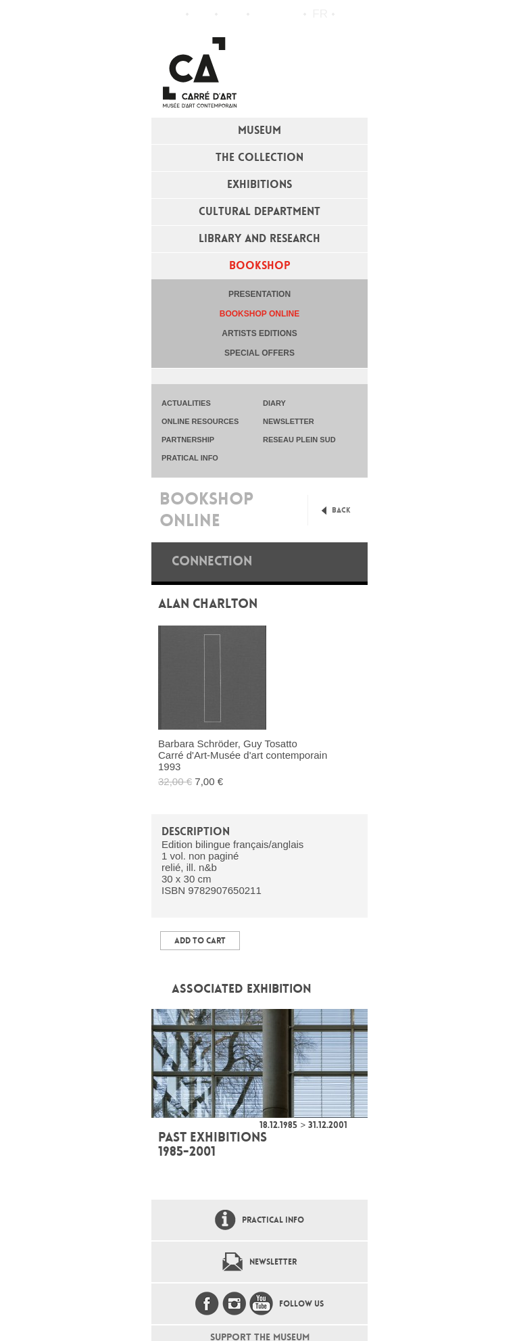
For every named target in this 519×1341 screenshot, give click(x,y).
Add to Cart (200, 940)
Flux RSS (263, 14)
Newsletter (273, 1261)
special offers (259, 353)
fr (320, 13)
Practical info (232, 14)
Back (341, 510)
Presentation (259, 294)
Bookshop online (259, 314)
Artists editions (259, 333)
